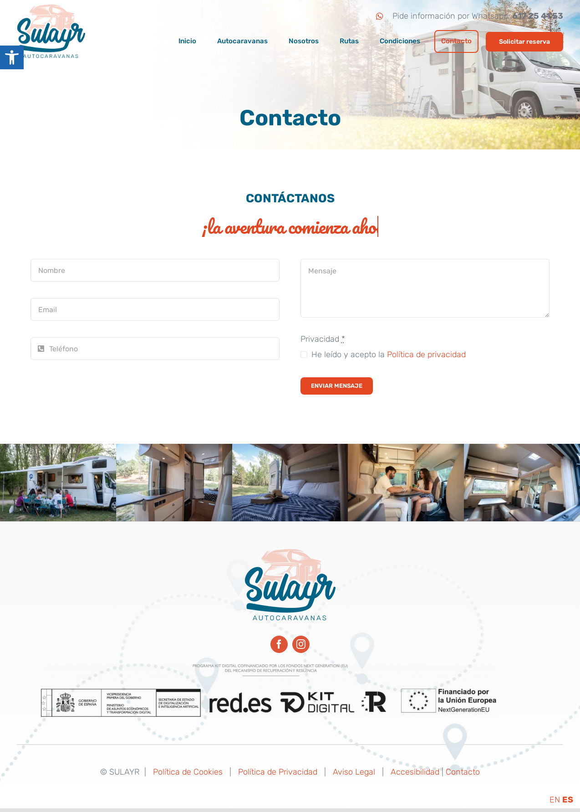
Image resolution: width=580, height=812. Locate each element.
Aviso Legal (354, 772)
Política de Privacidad (277, 772)
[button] (12, 57)
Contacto (463, 772)
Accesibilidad (415, 772)
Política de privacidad (426, 355)
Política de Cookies (188, 772)
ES (567, 800)
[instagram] (301, 644)
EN (554, 800)
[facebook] (279, 644)
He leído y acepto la (388, 355)
